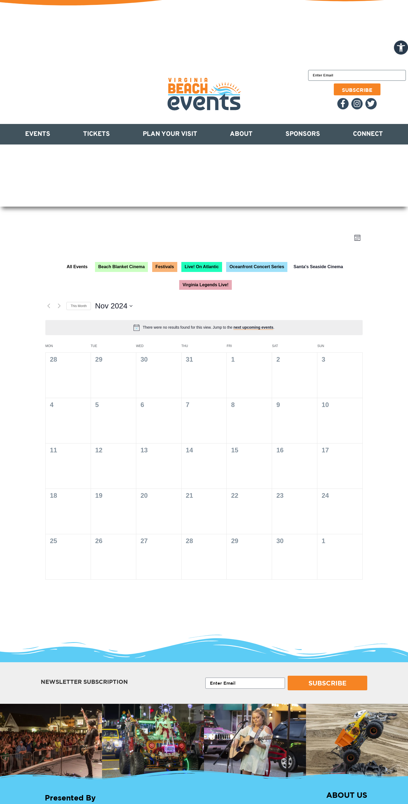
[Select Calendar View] (357, 238)
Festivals (164, 266)
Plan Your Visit (170, 134)
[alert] (208, 327)
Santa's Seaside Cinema (318, 266)
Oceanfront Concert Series (256, 266)
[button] (401, 48)
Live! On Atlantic (202, 266)
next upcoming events (253, 327)
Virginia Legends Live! (205, 284)
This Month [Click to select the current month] (79, 306)
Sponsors (302, 134)
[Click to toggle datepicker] (113, 306)
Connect (368, 134)
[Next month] (59, 306)
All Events (77, 266)
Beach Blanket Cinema (121, 266)
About (241, 134)
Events (37, 134)
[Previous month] (48, 306)
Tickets (96, 134)
